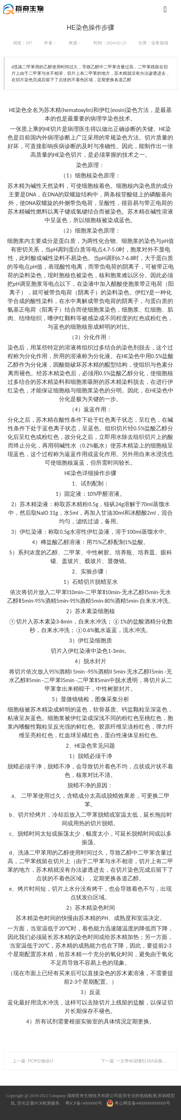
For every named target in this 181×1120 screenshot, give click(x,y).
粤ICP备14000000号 (83, 1103)
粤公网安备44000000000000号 (138, 1103)
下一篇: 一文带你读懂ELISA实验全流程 (138, 1060)
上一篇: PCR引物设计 (33, 1060)
